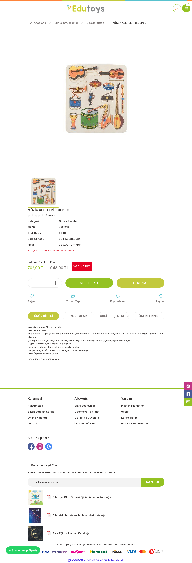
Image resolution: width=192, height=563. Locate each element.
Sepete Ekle (89, 283)
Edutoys (64, 226)
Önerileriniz (149, 316)
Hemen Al (140, 283)
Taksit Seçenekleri (113, 316)
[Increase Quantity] (57, 283)
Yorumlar (78, 316)
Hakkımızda (35, 405)
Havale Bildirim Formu (135, 423)
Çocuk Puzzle (68, 221)
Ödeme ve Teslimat (86, 411)
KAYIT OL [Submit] (152, 482)
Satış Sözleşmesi (85, 405)
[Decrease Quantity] (32, 283)
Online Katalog (37, 417)
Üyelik (125, 411)
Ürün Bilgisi (43, 316)
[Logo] (85, 8)
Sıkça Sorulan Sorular (41, 411)
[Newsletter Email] (96, 482)
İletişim (32, 423)
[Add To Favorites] (32, 298)
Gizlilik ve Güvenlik (86, 417)
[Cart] (186, 8)
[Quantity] (45, 283)
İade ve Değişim (84, 423)
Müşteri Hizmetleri (132, 405)
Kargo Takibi (129, 417)
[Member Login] (177, 8)
